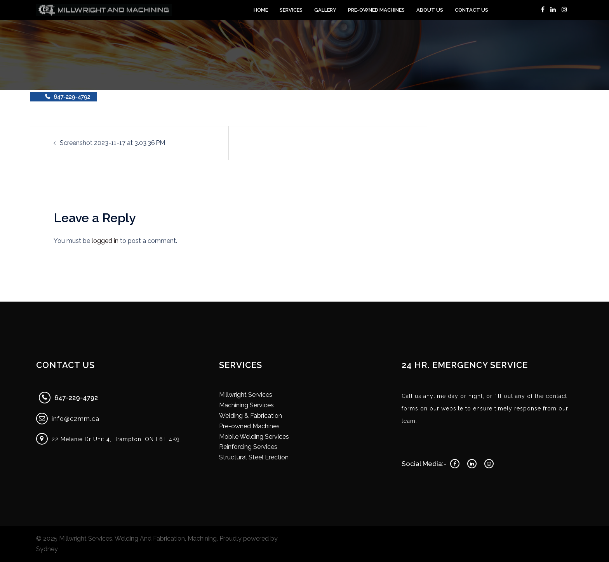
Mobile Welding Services (254, 436)
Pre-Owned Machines (376, 10)
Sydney (47, 549)
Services (291, 10)
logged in (105, 240)
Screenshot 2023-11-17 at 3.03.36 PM (112, 143)
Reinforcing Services (248, 446)
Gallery (325, 10)
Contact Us (471, 10)
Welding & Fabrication (250, 415)
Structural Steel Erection (254, 457)
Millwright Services (245, 394)
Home (261, 10)
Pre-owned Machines (249, 426)
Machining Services (246, 405)
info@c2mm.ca (75, 418)
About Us (429, 10)
